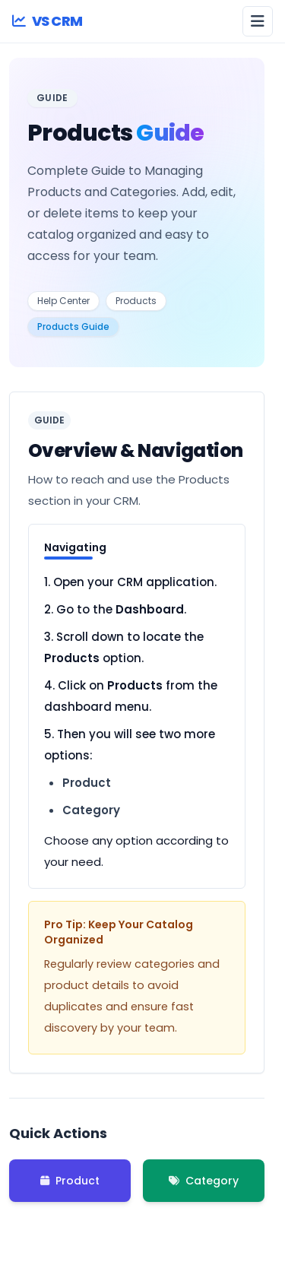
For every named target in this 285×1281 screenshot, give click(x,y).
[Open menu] (257, 21)
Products (136, 300)
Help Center (63, 300)
